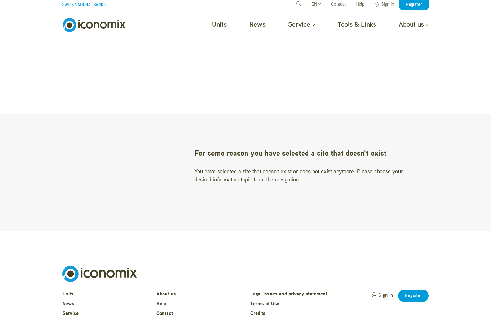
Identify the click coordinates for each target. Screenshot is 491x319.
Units (219, 24)
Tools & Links (357, 24)
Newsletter (167, 290)
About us (413, 24)
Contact (338, 4)
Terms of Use (264, 270)
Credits (258, 280)
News (257, 24)
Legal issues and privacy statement (288, 261)
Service (301, 24)
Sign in (384, 4)
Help (360, 4)
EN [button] (316, 4)
